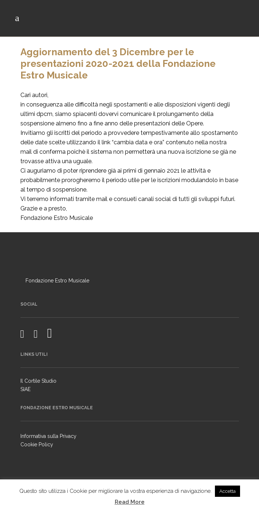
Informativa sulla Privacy (48, 436)
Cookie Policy (36, 444)
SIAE (25, 389)
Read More (130, 502)
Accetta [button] (227, 491)
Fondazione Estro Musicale (57, 280)
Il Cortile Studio (38, 381)
